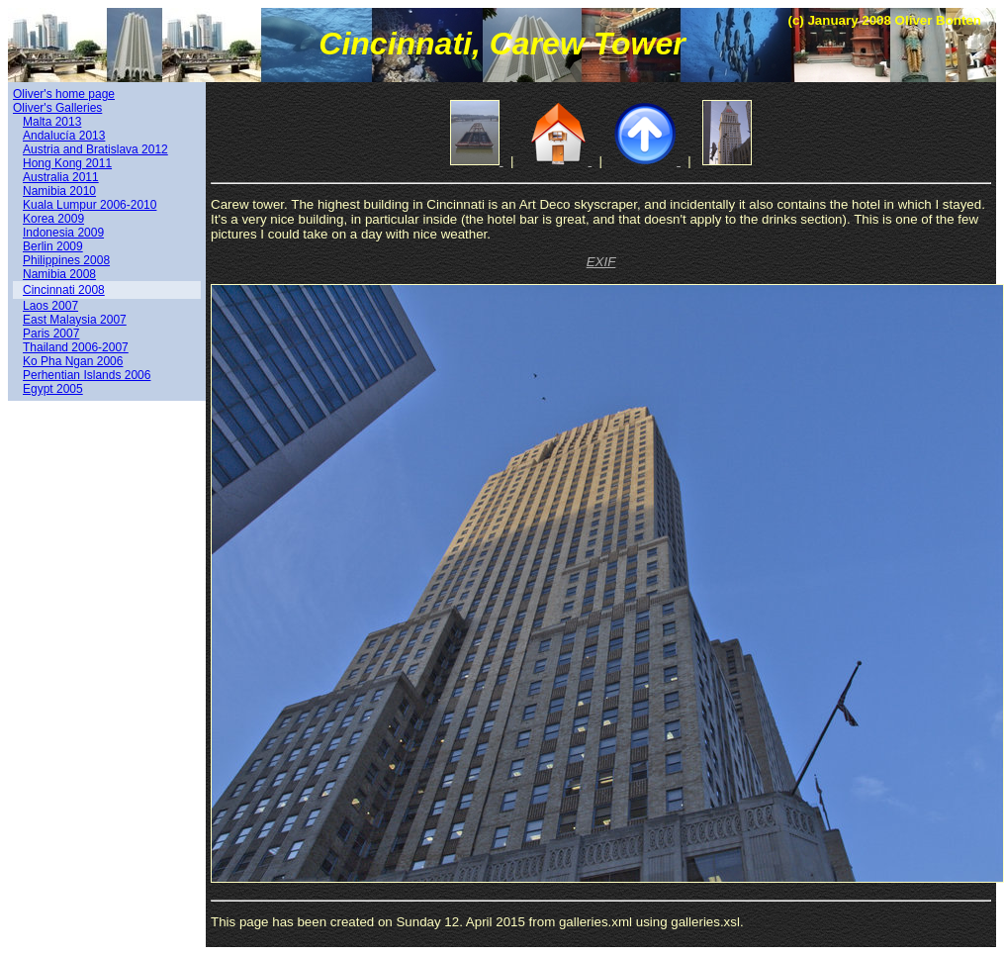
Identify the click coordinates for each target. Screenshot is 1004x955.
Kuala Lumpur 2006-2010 (89, 205)
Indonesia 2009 (63, 232)
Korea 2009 (53, 219)
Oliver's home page (64, 94)
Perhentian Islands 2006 (86, 375)
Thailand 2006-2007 (76, 347)
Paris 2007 (51, 333)
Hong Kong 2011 (67, 163)
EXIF (601, 261)
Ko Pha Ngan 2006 (73, 361)
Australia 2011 (61, 177)
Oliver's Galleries (57, 108)
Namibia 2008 (59, 274)
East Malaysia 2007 (75, 320)
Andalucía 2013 (64, 136)
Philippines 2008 (66, 260)
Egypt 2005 (53, 389)
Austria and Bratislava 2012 (95, 149)
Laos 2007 (50, 306)
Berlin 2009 (53, 246)
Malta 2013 (52, 122)
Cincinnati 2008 (64, 290)
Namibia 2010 (59, 191)
